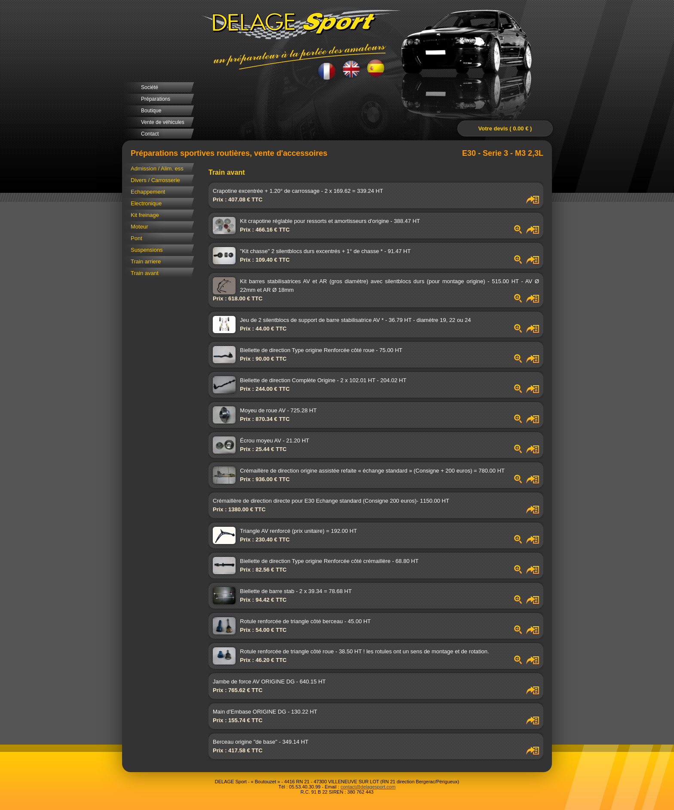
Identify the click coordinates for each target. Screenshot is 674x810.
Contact (150, 134)
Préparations (155, 99)
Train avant (145, 273)
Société (149, 87)
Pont (136, 238)
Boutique (151, 111)
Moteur (139, 226)
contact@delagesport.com (367, 786)
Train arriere (146, 261)
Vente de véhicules (162, 122)
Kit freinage (145, 215)
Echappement (148, 192)
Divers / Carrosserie (155, 180)
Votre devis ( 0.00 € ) (505, 128)
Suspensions (146, 250)
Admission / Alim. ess (157, 168)
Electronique (146, 203)
